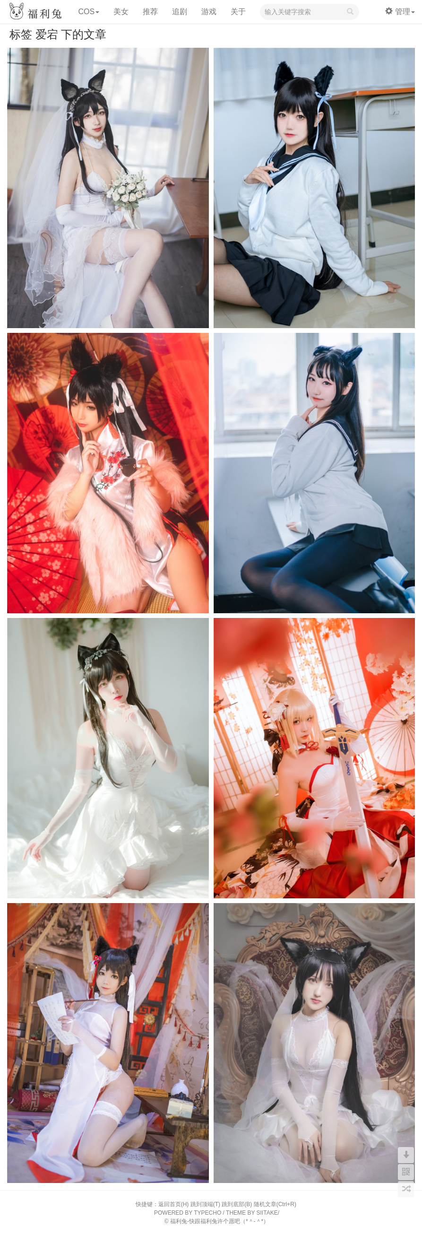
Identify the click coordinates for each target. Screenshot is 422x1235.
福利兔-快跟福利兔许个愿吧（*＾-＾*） (219, 1221)
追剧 (179, 12)
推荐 (150, 12)
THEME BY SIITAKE (252, 1212)
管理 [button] (400, 12)
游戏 (208, 12)
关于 (238, 12)
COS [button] (88, 12)
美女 (121, 12)
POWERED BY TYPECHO (187, 1212)
